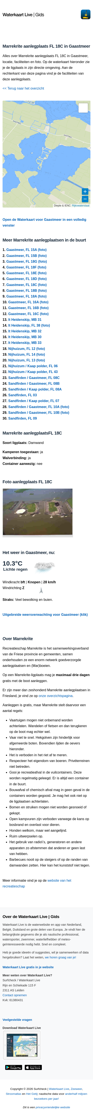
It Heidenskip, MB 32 (25, 331)
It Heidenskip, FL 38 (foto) (29, 325)
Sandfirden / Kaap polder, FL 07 (33, 401)
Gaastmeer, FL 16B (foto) (28, 308)
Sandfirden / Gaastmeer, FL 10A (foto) (38, 407)
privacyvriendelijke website (53, 1107)
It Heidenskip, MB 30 (25, 337)
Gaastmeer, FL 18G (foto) (26, 261)
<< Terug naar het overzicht (23, 88)
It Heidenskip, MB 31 (25, 319)
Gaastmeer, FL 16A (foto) (28, 302)
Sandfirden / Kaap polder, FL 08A (35, 389)
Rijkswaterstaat (80, 205)
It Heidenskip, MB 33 (25, 343)
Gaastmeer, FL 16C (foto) (28, 314)
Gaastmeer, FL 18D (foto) (26, 279)
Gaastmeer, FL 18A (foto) (26, 296)
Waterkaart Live (59, 1089)
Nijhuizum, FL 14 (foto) (26, 354)
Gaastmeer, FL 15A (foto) (26, 250)
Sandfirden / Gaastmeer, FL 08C (34, 378)
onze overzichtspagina (56, 696)
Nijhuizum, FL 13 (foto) (26, 360)
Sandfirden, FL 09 (22, 418)
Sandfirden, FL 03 (22, 395)
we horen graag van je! (60, 957)
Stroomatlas (13, 1093)
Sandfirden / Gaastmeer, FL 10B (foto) (38, 412)
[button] (83, 108)
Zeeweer (76, 1089)
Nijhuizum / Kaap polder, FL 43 (33, 372)
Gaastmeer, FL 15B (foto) (26, 256)
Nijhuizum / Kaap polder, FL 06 (33, 366)
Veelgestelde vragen (17, 1019)
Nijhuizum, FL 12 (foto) (26, 349)
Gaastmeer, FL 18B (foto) (26, 290)
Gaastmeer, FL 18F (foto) (26, 267)
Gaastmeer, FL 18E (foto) (26, 273)
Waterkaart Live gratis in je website (28, 967)
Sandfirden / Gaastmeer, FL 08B (34, 383)
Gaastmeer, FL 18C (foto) (26, 285)
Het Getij (31, 1093)
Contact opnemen (15, 995)
